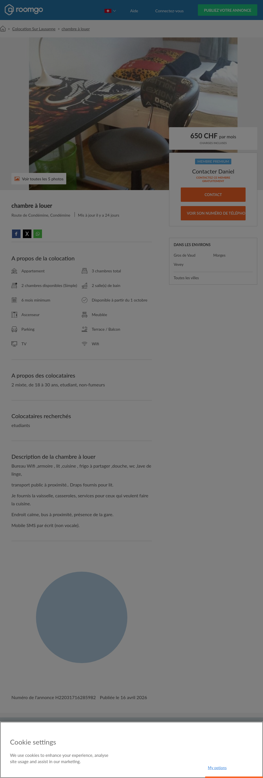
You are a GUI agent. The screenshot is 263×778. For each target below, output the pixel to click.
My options (217, 767)
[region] (131, 750)
